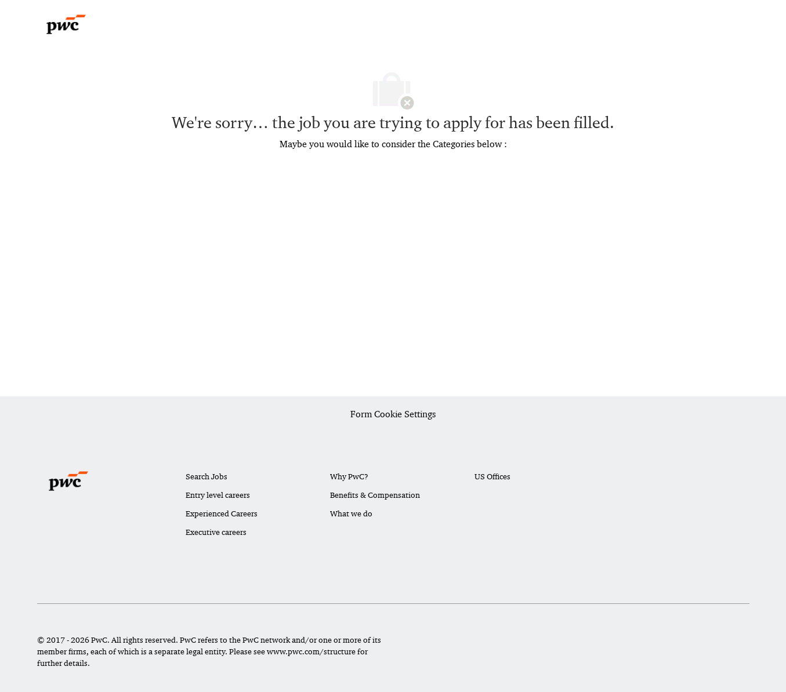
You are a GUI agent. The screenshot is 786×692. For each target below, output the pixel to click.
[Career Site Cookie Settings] (393, 415)
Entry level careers (218, 495)
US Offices (492, 476)
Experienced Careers (222, 513)
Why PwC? (349, 476)
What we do (351, 513)
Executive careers (216, 532)
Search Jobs (206, 476)
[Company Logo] (66, 24)
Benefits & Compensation (375, 495)
